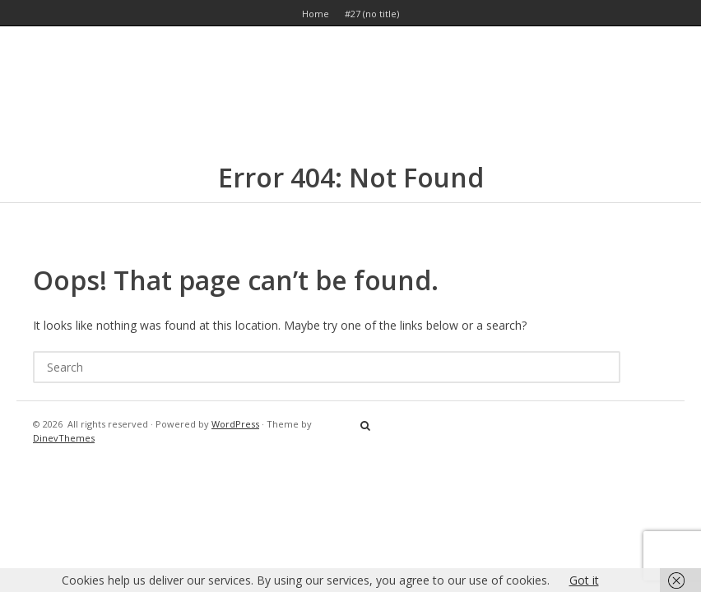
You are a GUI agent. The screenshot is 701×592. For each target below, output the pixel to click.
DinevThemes (64, 438)
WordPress (235, 424)
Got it (584, 580)
